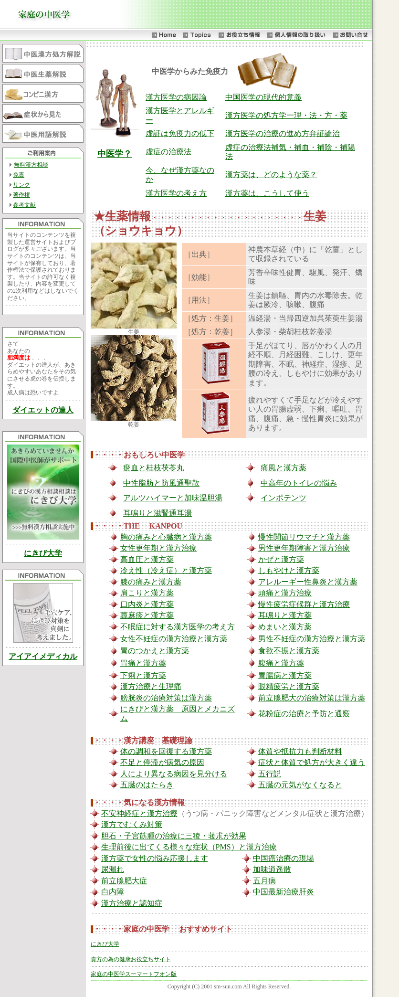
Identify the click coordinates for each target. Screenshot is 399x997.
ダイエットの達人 (43, 410)
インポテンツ (283, 498)
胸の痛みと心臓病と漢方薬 (166, 537)
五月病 (264, 881)
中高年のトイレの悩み (299, 483)
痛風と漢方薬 (283, 468)
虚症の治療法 (168, 152)
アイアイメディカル (43, 656)
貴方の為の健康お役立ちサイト (131, 959)
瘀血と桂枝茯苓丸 (153, 468)
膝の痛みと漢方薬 (150, 582)
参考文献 (24, 205)
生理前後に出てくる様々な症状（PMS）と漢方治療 (189, 847)
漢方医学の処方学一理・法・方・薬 (286, 115)
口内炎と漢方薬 (147, 604)
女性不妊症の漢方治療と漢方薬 (173, 639)
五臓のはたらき (147, 785)
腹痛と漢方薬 (281, 663)
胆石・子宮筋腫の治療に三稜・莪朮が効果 (173, 836)
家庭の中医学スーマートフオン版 (134, 974)
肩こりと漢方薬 (147, 593)
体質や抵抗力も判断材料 (300, 751)
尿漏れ (112, 869)
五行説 (269, 774)
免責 (18, 174)
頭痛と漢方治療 (285, 593)
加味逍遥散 (272, 869)
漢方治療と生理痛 (150, 686)
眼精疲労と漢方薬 (288, 686)
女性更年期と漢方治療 (158, 548)
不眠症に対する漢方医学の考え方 (177, 627)
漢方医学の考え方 (176, 193)
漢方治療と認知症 (131, 903)
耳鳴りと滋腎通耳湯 (157, 513)
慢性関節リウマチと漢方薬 (304, 537)
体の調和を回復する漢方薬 (166, 751)
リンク (21, 184)
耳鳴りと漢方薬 (285, 615)
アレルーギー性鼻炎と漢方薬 (307, 582)
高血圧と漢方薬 (147, 559)
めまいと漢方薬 (285, 627)
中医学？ (114, 154)
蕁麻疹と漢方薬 (147, 615)
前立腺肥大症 (124, 881)
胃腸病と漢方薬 (285, 675)
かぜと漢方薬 (281, 559)
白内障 (112, 892)
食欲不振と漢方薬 (288, 651)
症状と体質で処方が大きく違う (311, 762)
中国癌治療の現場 (283, 858)
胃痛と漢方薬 (143, 663)
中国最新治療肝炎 (283, 892)
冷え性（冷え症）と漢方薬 (166, 570)
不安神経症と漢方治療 (139, 813)
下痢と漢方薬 (143, 675)
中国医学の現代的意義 (263, 97)
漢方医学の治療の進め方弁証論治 (282, 133)
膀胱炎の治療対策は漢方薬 (166, 698)
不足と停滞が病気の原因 (162, 762)
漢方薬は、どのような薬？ (271, 174)
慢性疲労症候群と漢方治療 (304, 604)
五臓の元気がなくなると (300, 785)
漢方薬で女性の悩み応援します (154, 858)
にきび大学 (43, 553)
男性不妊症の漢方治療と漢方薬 (311, 639)
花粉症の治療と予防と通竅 (304, 714)
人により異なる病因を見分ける (173, 774)
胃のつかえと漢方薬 (154, 651)
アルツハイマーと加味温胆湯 (172, 498)
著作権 (21, 194)
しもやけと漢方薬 (288, 570)
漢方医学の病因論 (176, 97)
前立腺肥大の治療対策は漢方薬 (311, 698)
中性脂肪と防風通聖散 (161, 483)
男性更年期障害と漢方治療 (304, 548)
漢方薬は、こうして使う (267, 193)
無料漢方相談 (31, 164)
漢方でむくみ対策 (131, 824)
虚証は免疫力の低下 (180, 133)
